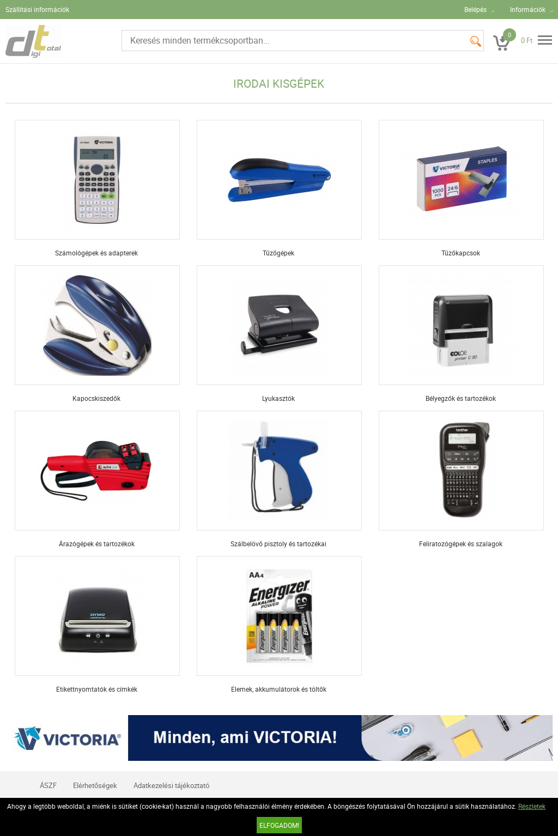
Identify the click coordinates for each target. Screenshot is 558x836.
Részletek (531, 806)
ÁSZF (48, 785)
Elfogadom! (279, 825)
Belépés (475, 9)
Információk (527, 9)
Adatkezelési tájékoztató (171, 785)
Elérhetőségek (95, 785)
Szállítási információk (37, 9)
